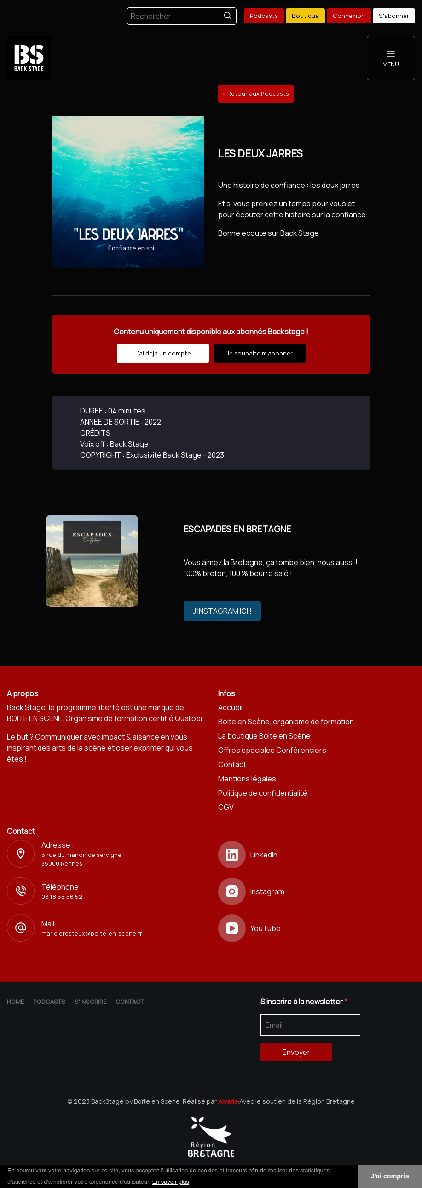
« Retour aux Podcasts (256, 93)
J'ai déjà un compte (163, 353)
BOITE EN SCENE (34, 718)
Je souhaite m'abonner (259, 353)
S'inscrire (90, 1001)
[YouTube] (317, 928)
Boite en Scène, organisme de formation (286, 721)
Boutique (305, 16)
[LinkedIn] (317, 854)
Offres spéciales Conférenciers (272, 750)
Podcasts (264, 16)
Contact (232, 764)
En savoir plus (170, 1181)
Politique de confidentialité (262, 793)
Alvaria (228, 1101)
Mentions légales (247, 779)
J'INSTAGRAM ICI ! (222, 611)
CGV (226, 807)
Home (15, 1001)
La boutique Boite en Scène (264, 736)
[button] (192, 1182)
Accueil (230, 707)
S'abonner (394, 16)
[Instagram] (317, 891)
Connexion (349, 16)
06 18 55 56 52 (61, 896)
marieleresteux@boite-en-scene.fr (91, 933)
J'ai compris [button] (389, 1176)
